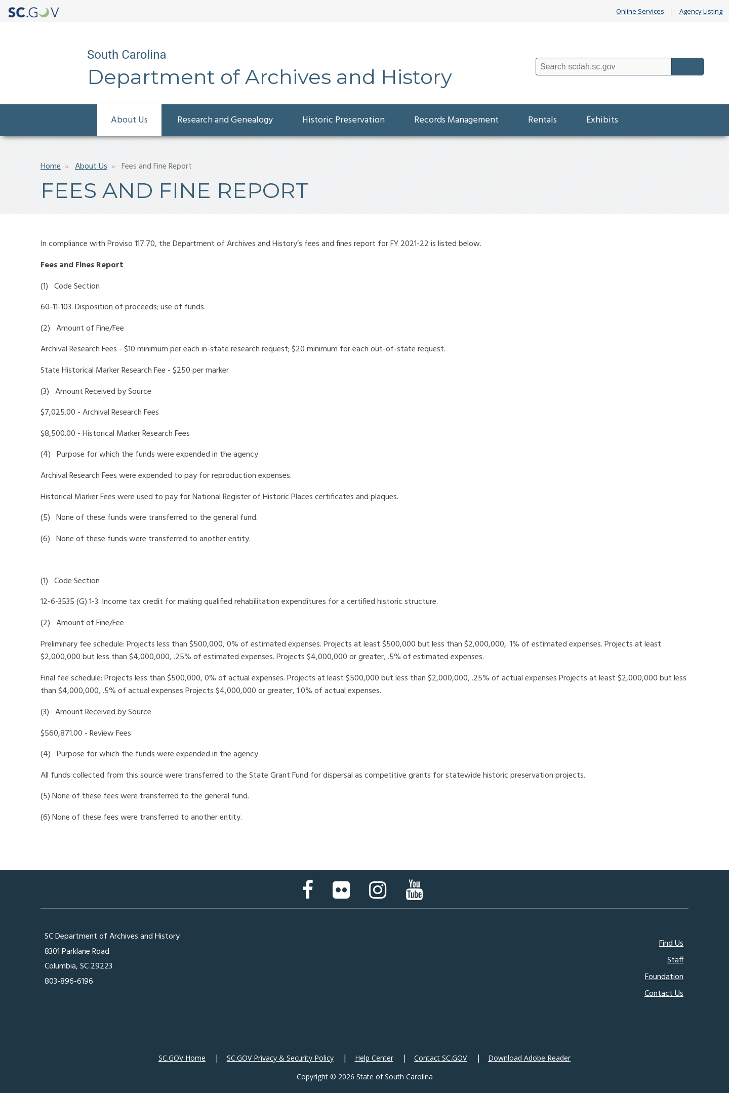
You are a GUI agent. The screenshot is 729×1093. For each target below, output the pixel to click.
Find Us (671, 943)
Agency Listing (700, 11)
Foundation (664, 977)
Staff (675, 960)
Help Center (374, 1058)
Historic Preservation (343, 120)
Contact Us (663, 993)
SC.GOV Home (182, 1058)
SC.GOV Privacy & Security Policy (280, 1058)
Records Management (456, 120)
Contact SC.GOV (440, 1058)
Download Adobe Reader (529, 1058)
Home (50, 166)
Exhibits (602, 120)
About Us (129, 120)
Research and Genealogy (225, 120)
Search (687, 66)
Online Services (640, 11)
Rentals (542, 120)
